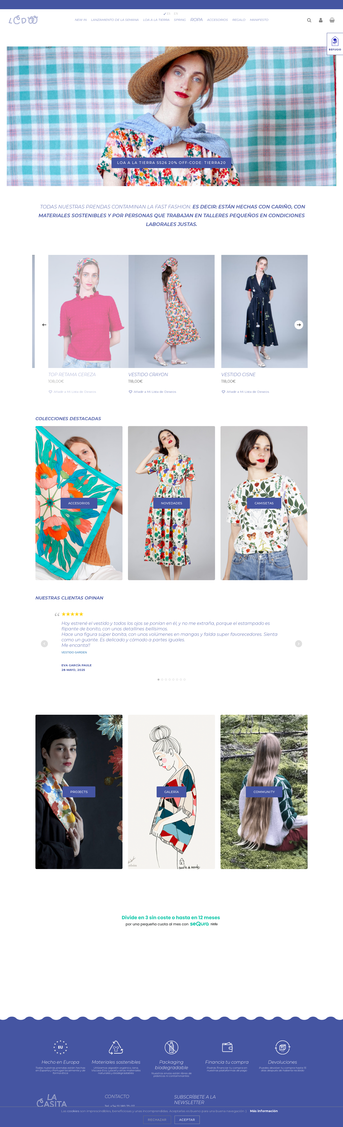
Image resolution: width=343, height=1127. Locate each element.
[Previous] (44, 324)
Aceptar (187, 1120)
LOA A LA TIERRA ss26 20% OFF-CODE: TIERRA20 (171, 163)
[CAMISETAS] (264, 503)
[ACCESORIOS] (79, 503)
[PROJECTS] (79, 792)
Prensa (112, 1081)
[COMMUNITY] (264, 792)
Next (298, 643)
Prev (44, 643)
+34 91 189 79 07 (122, 1063)
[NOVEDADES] (171, 503)
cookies (73, 1111)
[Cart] (331, 19)
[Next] (298, 324)
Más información (264, 1111)
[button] (153, 392)
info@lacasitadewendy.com (137, 1069)
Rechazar (157, 1120)
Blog (109, 1096)
